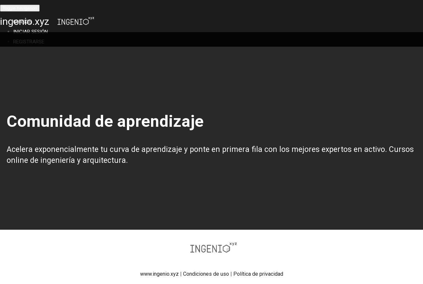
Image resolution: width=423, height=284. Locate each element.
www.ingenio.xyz (159, 274)
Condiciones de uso (206, 274)
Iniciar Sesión (30, 32)
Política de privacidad (258, 274)
